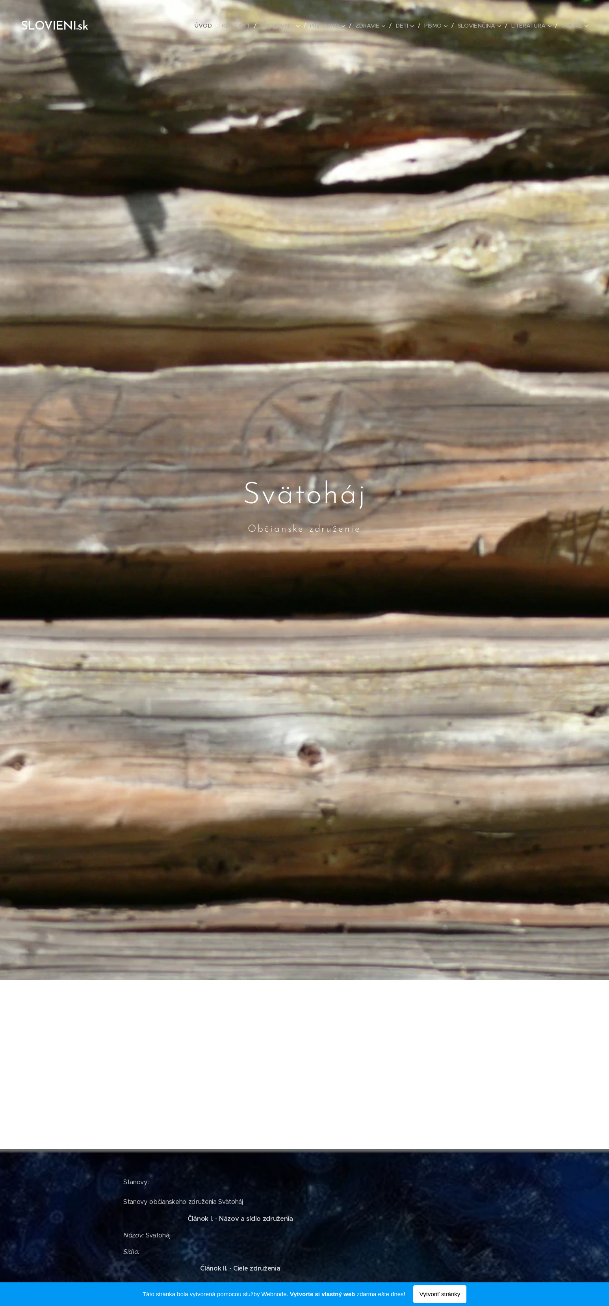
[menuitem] (206, 25)
